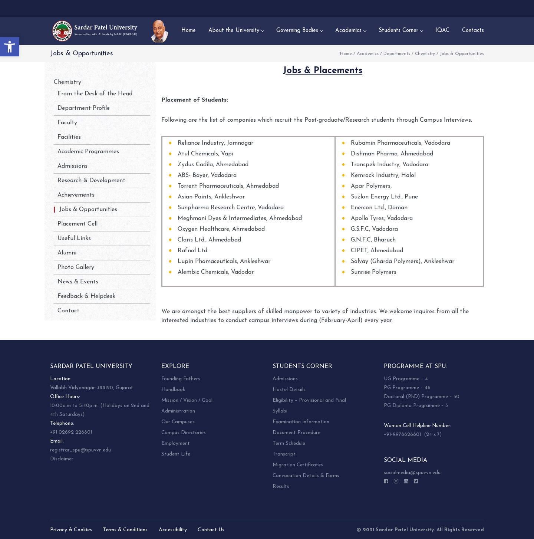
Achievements (76, 195)
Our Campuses (178, 422)
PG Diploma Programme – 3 (416, 405)
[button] (9, 46)
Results (281, 486)
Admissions (72, 166)
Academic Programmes (88, 152)
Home (346, 54)
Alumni (66, 253)
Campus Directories (183, 432)
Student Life (175, 454)
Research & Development (91, 181)
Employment (175, 443)
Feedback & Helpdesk (86, 296)
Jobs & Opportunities (88, 210)
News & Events (77, 282)
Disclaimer (61, 459)
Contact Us (211, 530)
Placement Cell (77, 224)
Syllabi (280, 411)
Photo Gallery (75, 267)
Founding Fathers (180, 379)
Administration (178, 411)
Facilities (69, 137)
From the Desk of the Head (94, 94)
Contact (68, 311)
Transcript (284, 454)
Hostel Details (289, 389)
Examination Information (301, 422)
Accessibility (173, 530)
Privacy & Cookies (71, 530)
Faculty (67, 123)
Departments (396, 54)
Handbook (173, 389)
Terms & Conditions (125, 530)
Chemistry (425, 54)
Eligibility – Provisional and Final (309, 400)
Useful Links (74, 238)
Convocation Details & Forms (306, 475)
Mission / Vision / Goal (186, 400)
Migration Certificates (298, 465)
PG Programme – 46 (407, 387)
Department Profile (83, 108)
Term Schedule (289, 443)
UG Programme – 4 (406, 379)
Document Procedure (296, 432)
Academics (368, 54)
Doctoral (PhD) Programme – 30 (421, 396)
